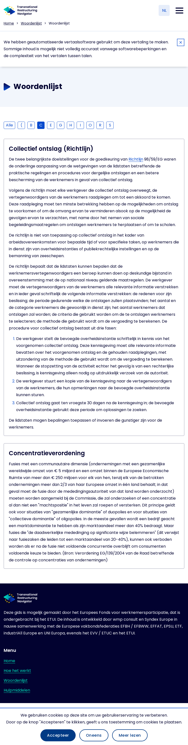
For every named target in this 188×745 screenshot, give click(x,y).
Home (9, 23)
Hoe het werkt (17, 670)
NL (164, 10)
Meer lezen (130, 735)
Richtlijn (136, 159)
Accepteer (58, 735)
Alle (9, 125)
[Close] (180, 43)
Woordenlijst (31, 23)
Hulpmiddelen (17, 690)
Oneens (94, 735)
